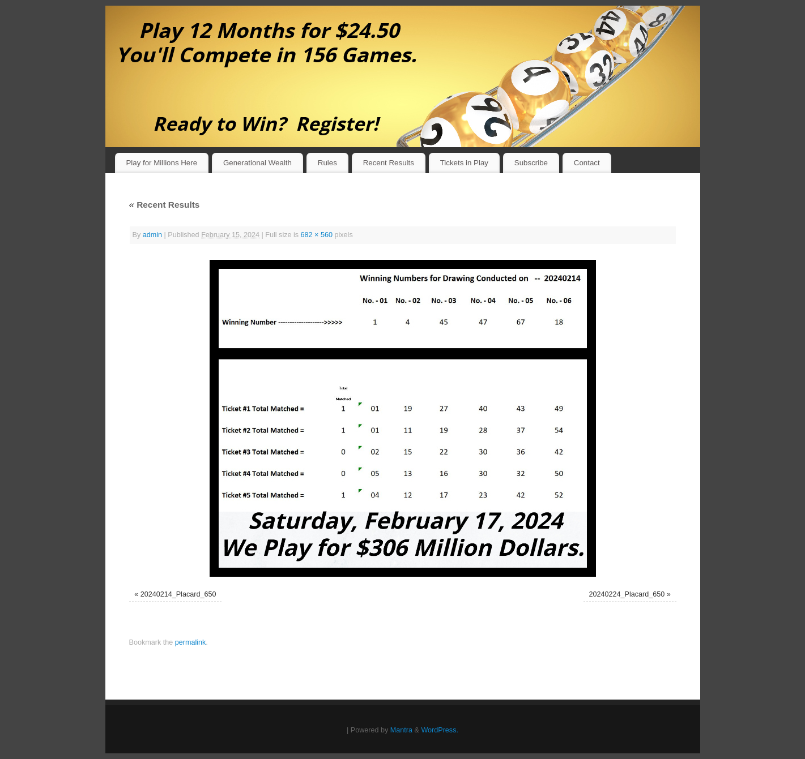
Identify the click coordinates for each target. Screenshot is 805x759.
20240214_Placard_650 (178, 594)
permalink (190, 642)
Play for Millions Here (161, 162)
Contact (587, 162)
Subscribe (531, 162)
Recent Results (388, 162)
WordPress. (439, 730)
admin (152, 235)
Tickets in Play (464, 162)
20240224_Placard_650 (627, 594)
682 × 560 (317, 235)
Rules (327, 162)
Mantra (401, 730)
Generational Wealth (257, 162)
